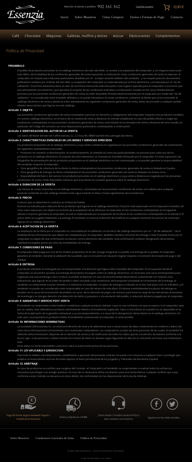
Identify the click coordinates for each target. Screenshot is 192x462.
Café (15, 36)
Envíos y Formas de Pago (147, 17)
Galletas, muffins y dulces (87, 36)
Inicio (64, 17)
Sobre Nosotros (85, 17)
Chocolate (33, 36)
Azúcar (118, 36)
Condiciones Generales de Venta (55, 438)
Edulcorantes (139, 36)
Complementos (167, 36)
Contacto (177, 17)
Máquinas (53, 36)
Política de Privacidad (93, 438)
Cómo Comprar (113, 17)
